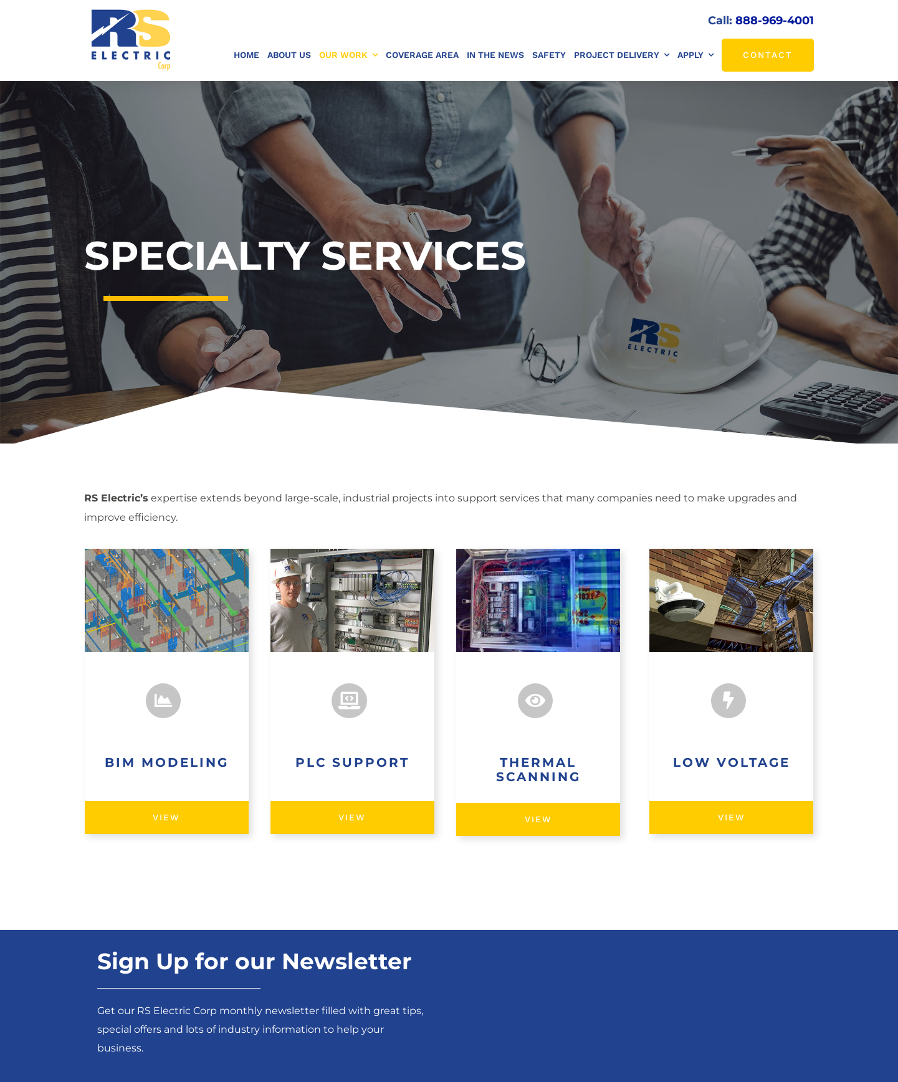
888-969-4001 (774, 20)
